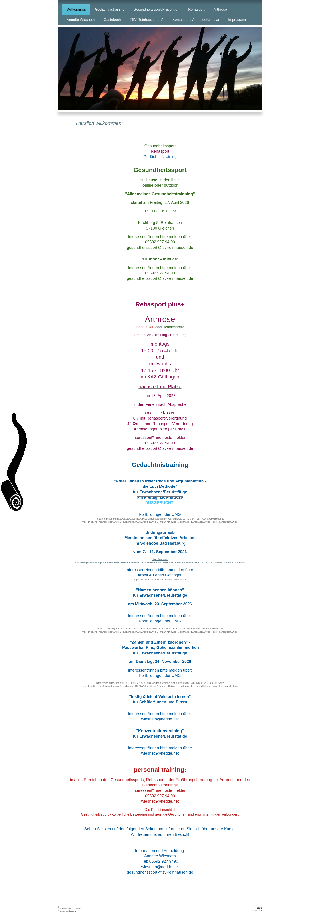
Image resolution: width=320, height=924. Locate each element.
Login (259, 907)
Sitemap (79, 909)
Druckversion (66, 909)
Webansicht (257, 910)
